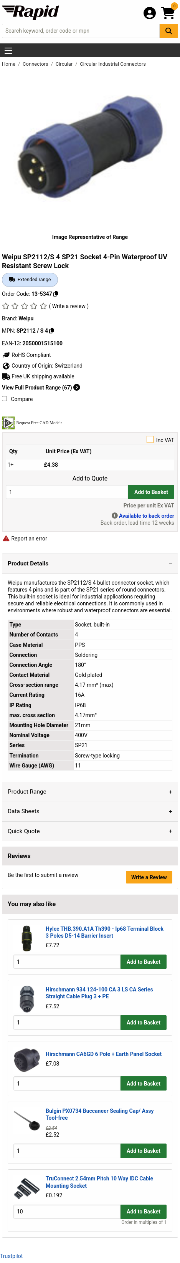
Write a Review (149, 877)
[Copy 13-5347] (55, 294)
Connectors (36, 64)
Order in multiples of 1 (144, 1222)
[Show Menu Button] (8, 51)
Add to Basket (151, 492)
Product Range (27, 791)
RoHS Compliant (26, 355)
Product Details (28, 563)
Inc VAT (90, 439)
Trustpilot (11, 1256)
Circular (65, 64)
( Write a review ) (69, 306)
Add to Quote (90, 479)
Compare (17, 399)
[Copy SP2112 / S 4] (51, 330)
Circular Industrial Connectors (113, 64)
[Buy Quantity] (67, 492)
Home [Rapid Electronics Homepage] (9, 64)
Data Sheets (24, 811)
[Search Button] (169, 31)
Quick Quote (24, 831)
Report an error (24, 538)
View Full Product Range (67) (41, 388)
